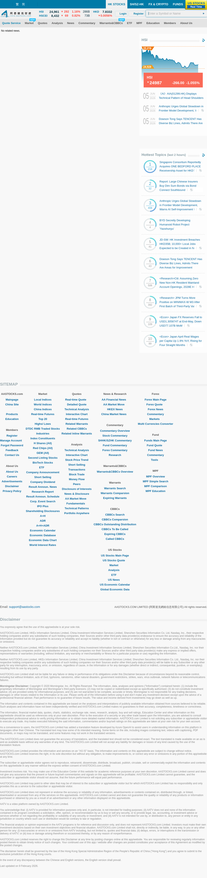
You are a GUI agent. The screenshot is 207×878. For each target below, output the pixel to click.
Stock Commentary (114, 435)
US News (115, 579)
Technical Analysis (77, 409)
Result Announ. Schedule (42, 496)
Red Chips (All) (43, 448)
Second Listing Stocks (42, 457)
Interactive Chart (77, 414)
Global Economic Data (114, 589)
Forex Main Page (155, 399)
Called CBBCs (115, 538)
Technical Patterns (77, 508)
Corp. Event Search (42, 501)
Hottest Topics (164, 155)
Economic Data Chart (43, 540)
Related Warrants (76, 423)
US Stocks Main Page (115, 555)
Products (12, 414)
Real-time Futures (42, 414)
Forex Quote (155, 404)
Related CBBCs (77, 428)
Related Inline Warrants (76, 433)
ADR (43, 520)
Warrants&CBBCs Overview (115, 471)
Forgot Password (12, 445)
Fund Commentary (115, 445)
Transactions (76, 469)
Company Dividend (42, 482)
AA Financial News (115, 399)
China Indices (43, 409)
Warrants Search (115, 488)
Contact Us (12, 455)
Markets (155, 419)
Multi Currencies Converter (155, 423)
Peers (76, 484)
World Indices (43, 404)
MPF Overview (155, 476)
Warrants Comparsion (115, 493)
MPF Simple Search (155, 481)
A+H (42, 515)
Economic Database (43, 535)
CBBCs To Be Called (115, 529)
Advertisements (12, 481)
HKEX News (115, 409)
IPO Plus (42, 506)
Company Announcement (42, 472)
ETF (42, 467)
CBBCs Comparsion (115, 519)
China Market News (114, 414)
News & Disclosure (76, 493)
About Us (12, 471)
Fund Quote (155, 445)
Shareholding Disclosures (43, 511)
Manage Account (12, 440)
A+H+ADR (42, 525)
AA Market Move (77, 498)
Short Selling (42, 477)
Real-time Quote (77, 399)
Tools (155, 459)
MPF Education (155, 491)
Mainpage (12, 399)
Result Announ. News (43, 486)
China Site (12, 404)
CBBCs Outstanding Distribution (115, 524)
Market (114, 565)
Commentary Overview (115, 430)
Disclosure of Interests (76, 489)
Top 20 (42, 419)
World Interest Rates (42, 545)
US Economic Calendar (115, 584)
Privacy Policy (12, 491)
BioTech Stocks (43, 462)
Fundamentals (76, 503)
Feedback (12, 450)
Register (12, 435)
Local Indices (42, 399)
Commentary (155, 414)
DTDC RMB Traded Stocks (43, 428)
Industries (42, 433)
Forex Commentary (114, 450)
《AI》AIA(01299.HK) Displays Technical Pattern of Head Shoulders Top (181, 98)
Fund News (155, 450)
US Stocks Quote (115, 560)
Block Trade (76, 474)
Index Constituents (42, 438)
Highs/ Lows (43, 423)
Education (12, 419)
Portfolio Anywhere (76, 513)
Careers (12, 476)
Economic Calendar (43, 530)
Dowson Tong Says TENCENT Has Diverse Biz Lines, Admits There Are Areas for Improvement (181, 123)
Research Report (43, 491)
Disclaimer (12, 486)
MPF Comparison (155, 486)
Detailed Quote (76, 404)
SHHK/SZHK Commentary (115, 440)
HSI (144, 40)
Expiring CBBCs (114, 534)
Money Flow (76, 479)
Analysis (114, 570)
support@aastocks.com (24, 607)
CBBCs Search (115, 514)
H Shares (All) (43, 443)
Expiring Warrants (115, 498)
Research (115, 455)
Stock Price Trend (76, 459)
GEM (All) (43, 452)
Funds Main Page (155, 440)
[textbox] (176, 13)
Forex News (155, 409)
